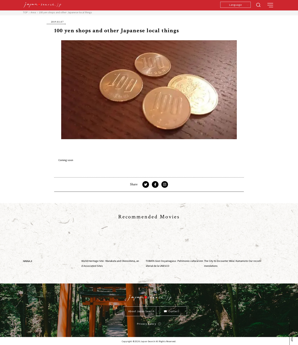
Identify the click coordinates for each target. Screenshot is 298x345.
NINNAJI (27, 261)
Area (33, 12)
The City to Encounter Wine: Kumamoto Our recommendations (232, 263)
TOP (25, 12)
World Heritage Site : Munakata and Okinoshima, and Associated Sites (110, 263)
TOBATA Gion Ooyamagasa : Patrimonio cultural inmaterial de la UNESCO (174, 263)
